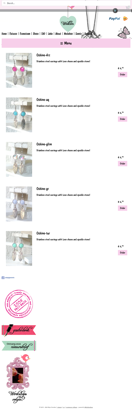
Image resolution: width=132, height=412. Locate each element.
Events (79, 33)
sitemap (59, 407)
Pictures (13, 33)
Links (50, 33)
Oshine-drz (43, 55)
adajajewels (8, 277)
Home (4, 33)
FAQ (43, 33)
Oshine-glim (44, 144)
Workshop (68, 33)
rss (64, 407)
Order (122, 74)
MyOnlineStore (89, 407)
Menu (66, 43)
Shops (36, 33)
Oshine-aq (42, 99)
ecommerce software (71, 407)
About (58, 33)
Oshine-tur (43, 233)
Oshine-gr (42, 189)
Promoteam (25, 33)
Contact (88, 33)
